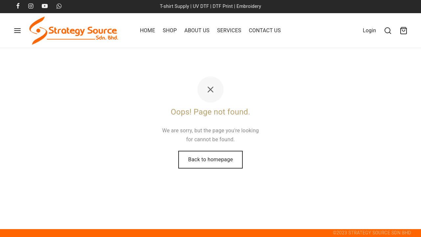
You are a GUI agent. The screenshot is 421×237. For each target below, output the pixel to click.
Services (229, 30)
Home (147, 30)
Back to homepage (210, 159)
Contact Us (265, 30)
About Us (197, 30)
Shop (170, 30)
